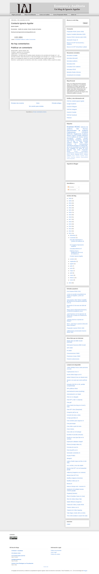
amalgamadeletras (16, 559)
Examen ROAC (73, 127)
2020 (70, 212)
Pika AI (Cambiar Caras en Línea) (76, 496)
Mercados (69, 150)
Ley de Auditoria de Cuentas (75, 137)
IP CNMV (69, 350)
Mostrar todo (46, 566)
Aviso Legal (54, 552)
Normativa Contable (72, 55)
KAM (86, 147)
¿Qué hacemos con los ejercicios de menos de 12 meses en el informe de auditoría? (76, 315)
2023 (70, 205)
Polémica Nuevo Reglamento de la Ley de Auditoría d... (76, 252)
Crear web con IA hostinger (74, 432)
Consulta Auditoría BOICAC (77, 142)
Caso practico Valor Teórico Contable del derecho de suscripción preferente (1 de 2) (77, 301)
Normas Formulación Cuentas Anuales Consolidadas (77, 138)
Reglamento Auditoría (81, 134)
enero (71, 280)
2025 (70, 200)
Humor (73, 155)
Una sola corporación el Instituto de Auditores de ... (77, 241)
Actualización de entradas (74, 75)
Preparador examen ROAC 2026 (75, 328)
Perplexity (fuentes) (72, 493)
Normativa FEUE (71, 69)
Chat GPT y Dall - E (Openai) (74, 399)
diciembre (73, 235)
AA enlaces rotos (16, 553)
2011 (70, 233)
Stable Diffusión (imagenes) (74, 501)
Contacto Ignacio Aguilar (76, 256)
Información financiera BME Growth (76, 345)
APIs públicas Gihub (72, 388)
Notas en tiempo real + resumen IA (76, 486)
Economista (32, 39)
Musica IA (69, 483)
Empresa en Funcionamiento (77, 144)
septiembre (73, 261)
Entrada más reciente (17, 103)
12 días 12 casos (76, 141)
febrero (72, 277)
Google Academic (71, 103)
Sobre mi (73, 14)
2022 (70, 207)
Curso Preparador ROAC (60, 14)
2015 (70, 224)
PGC (68, 141)
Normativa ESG (71, 64)
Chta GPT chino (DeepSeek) (74, 409)
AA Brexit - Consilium (17, 550)
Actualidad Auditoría (20, 39)
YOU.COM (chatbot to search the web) (77, 515)
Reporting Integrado (75, 157)
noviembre (73, 237)
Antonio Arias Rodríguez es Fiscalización (22, 563)
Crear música (70, 429)
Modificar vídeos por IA (73, 480)
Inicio (37, 103)
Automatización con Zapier (74, 394)
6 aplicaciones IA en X (73, 371)
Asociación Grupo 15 (72, 40)
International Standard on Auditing (76, 145)
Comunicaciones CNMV (73, 353)
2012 (70, 231)
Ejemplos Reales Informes (74, 72)
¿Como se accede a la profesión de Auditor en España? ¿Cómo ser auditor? (76, 296)
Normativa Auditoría (72, 61)
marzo (72, 275)
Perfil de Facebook (72, 115)
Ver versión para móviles (36, 106)
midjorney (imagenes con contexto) (76, 472)
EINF (81, 142)
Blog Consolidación (30, 14)
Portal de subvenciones (73, 359)
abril (71, 273)
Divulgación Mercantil (81, 140)
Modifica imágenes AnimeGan (75, 478)
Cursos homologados (81, 151)
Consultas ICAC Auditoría (73, 66)
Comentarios (72, 189)
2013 (70, 228)
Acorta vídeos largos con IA (74, 374)
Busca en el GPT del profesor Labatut (77, 47)
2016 (70, 221)
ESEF (86, 142)
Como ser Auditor (45, 14)
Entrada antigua (56, 103)
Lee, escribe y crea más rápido (75, 465)
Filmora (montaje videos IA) (74, 444)
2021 (70, 210)
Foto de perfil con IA (72, 450)
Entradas (71, 187)
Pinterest (69, 117)
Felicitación (85, 135)
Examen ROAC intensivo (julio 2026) (76, 37)
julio (71, 266)
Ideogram (69, 458)
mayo (71, 270)
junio (71, 268)
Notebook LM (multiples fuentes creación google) (75, 490)
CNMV (68, 524)
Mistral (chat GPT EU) (73, 475)
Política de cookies (55, 554)
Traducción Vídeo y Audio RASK (75, 504)
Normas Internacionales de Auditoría (77, 129)
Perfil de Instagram (72, 109)
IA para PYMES (71, 455)
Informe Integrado (75, 154)
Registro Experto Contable (74, 135)
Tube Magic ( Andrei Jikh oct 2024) (76, 513)
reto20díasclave (70, 152)
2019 (70, 214)
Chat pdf (69, 402)
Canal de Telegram (72, 106)
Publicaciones (71, 132)
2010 (70, 283)
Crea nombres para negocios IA (75, 420)
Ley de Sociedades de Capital (77, 147)
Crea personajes (71, 423)
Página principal (16, 14)
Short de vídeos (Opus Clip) (74, 499)
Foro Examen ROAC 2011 (74, 291)
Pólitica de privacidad (56, 550)
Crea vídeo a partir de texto (74, 426)
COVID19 (85, 132)
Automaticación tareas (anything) (75, 391)
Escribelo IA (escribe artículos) (75, 434)
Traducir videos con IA (73, 507)
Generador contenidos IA (73, 453)
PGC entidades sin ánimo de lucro (77, 148)
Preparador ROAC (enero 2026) (75, 31)
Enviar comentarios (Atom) (39, 112)
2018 (70, 217)
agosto (72, 263)
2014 (70, 226)
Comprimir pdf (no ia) (72, 412)
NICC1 (81, 154)
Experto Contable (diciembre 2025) (76, 34)
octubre (72, 259)
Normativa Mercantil (72, 58)
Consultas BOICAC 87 (76, 248)
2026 (70, 198)
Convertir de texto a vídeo (74, 415)
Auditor (27, 39)
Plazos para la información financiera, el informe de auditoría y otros (77, 310)
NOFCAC (70, 134)
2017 (70, 219)
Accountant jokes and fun (18, 555)
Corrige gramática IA (72, 418)
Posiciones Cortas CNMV (73, 356)
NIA (77, 129)
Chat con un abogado (72, 397)
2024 (70, 203)
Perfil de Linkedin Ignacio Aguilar (75, 101)
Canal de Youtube (71, 112)
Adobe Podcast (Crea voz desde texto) (77, 377)
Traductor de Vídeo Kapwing (74, 510)
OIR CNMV (70, 348)
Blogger (85, 570)
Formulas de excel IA (72, 447)
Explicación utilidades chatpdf (75, 441)
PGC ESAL (77, 150)
